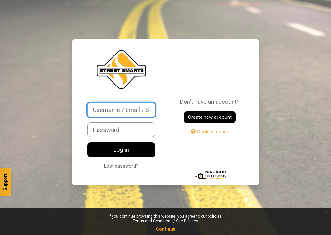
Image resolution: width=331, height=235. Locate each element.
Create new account (210, 117)
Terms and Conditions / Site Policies (165, 221)
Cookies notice (210, 131)
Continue (165, 229)
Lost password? (121, 166)
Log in (121, 149)
